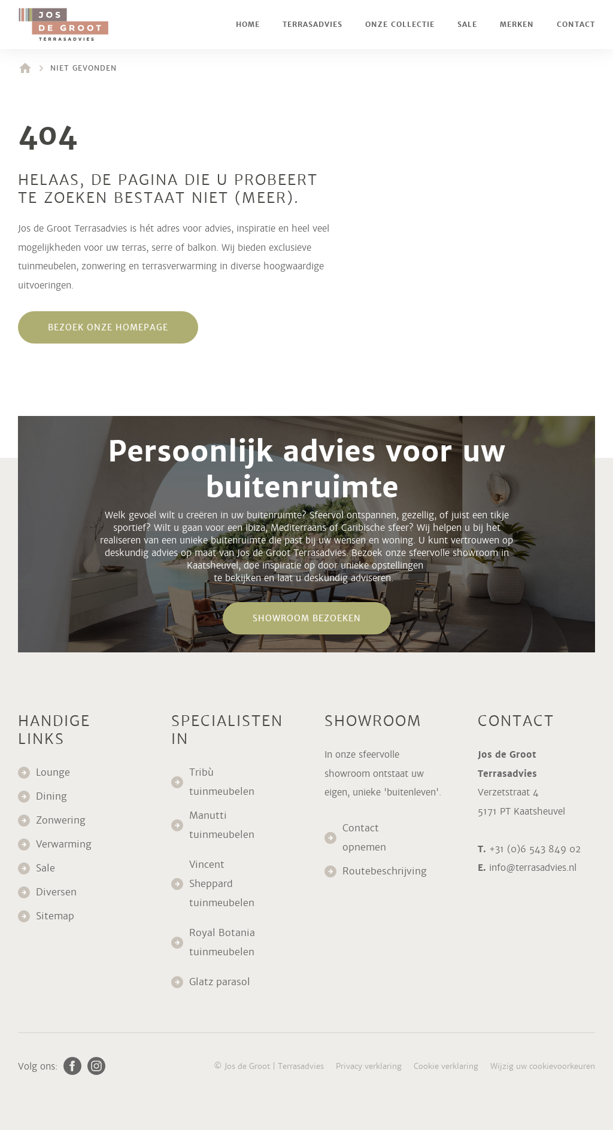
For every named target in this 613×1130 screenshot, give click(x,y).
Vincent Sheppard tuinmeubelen (221, 883)
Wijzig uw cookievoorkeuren (542, 1066)
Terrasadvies (312, 24)
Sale (467, 24)
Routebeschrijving (384, 871)
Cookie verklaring (446, 1066)
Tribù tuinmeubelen (221, 782)
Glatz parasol (221, 982)
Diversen (56, 892)
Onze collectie (400, 24)
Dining (51, 796)
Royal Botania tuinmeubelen (223, 942)
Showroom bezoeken (307, 618)
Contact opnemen (364, 837)
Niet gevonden (83, 68)
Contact (576, 24)
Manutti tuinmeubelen (223, 825)
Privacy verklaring (369, 1066)
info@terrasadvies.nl (532, 867)
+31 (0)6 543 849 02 (535, 849)
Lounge (53, 772)
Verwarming (64, 844)
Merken (517, 24)
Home (248, 24)
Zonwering (61, 820)
